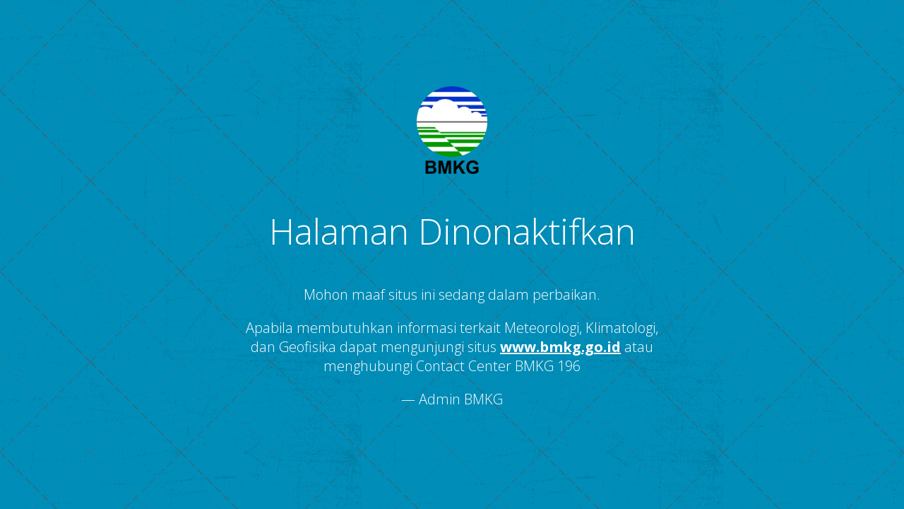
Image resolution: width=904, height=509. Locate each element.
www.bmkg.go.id (560, 346)
